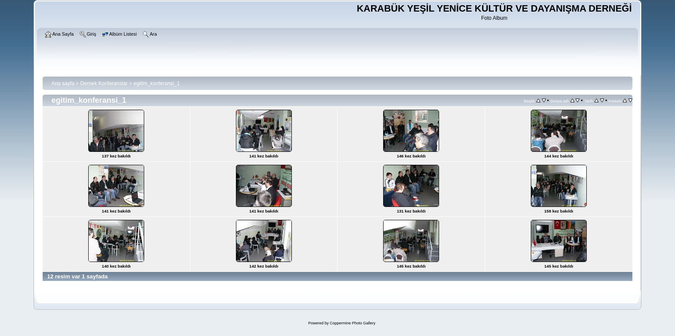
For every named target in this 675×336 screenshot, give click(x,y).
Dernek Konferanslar (103, 83)
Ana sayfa (62, 83)
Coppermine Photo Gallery (352, 323)
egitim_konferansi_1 (156, 83)
